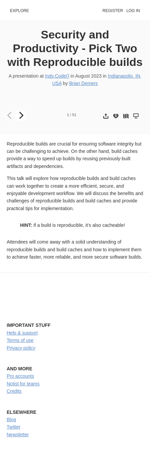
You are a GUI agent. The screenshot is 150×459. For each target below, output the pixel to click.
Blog (11, 419)
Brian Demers (83, 83)
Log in (133, 10)
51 (74, 115)
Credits (14, 391)
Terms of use (20, 340)
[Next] (21, 115)
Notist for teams (23, 383)
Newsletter (18, 434)
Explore (19, 10)
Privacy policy (21, 348)
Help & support (22, 333)
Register (112, 10)
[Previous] (10, 115)
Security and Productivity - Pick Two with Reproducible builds (75, 48)
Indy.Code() (57, 76)
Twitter (13, 427)
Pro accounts (20, 376)
